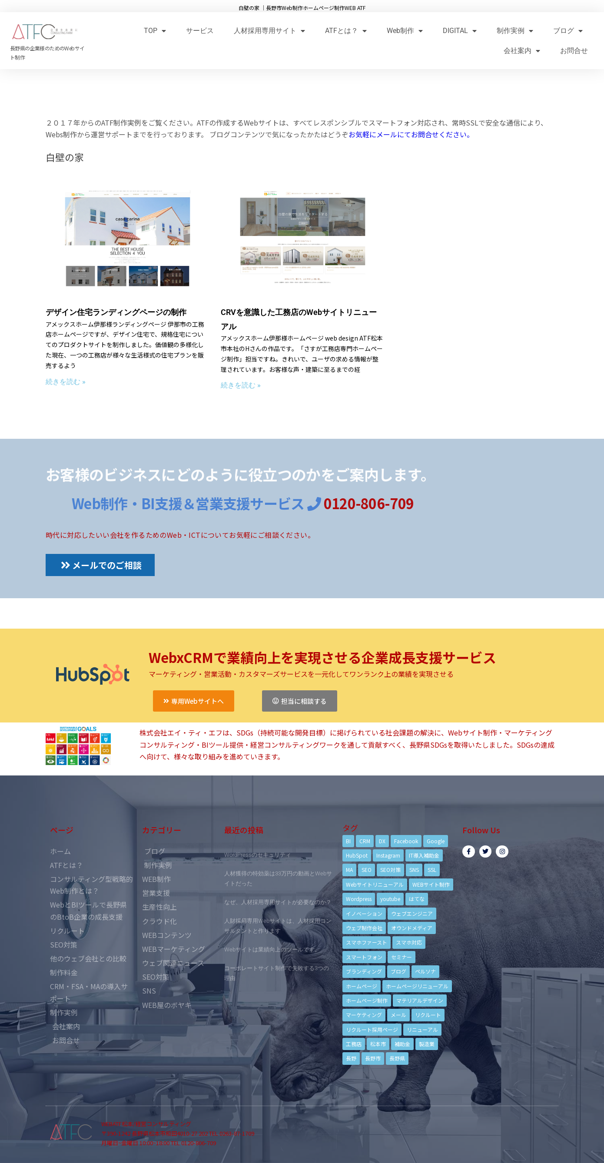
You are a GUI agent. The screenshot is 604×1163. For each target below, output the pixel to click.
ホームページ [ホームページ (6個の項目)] (361, 986)
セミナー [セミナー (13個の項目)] (401, 957)
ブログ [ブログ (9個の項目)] (398, 971)
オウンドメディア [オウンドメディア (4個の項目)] (411, 927)
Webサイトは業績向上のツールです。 (272, 949)
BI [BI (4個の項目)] (348, 841)
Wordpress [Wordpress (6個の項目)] (359, 898)
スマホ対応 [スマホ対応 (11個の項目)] (409, 942)
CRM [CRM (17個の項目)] (364, 841)
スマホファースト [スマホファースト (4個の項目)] (366, 942)
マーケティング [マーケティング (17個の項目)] (364, 1014)
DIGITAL (460, 31)
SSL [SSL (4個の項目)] (432, 869)
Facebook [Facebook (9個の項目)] (406, 841)
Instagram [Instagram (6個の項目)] (388, 855)
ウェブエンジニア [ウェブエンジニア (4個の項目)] (412, 913)
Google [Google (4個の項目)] (436, 841)
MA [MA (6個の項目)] (349, 869)
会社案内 (522, 51)
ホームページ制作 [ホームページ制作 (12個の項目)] (367, 1000)
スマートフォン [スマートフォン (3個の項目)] (364, 957)
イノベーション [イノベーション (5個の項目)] (364, 913)
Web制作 (405, 31)
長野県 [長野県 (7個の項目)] (397, 1058)
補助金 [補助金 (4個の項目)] (402, 1043)
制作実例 (515, 31)
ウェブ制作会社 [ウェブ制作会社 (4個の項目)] (364, 927)
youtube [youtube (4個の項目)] (390, 898)
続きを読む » (66, 382)
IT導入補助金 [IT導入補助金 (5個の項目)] (424, 855)
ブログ (568, 31)
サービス (200, 31)
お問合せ (574, 50)
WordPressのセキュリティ (257, 855)
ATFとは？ (346, 31)
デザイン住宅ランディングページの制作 (116, 312)
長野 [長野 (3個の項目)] (351, 1058)
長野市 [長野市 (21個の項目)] (373, 1058)
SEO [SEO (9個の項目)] (367, 869)
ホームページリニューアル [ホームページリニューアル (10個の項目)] (417, 986)
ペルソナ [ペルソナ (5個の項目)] (425, 971)
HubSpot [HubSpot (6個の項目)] (357, 855)
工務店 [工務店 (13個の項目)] (354, 1043)
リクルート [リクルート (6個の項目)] (428, 1014)
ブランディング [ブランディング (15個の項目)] (364, 971)
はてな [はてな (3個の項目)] (417, 898)
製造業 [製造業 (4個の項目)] (427, 1043)
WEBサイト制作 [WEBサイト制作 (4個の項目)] (431, 884)
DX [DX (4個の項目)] (382, 841)
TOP (155, 31)
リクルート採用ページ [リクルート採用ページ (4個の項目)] (372, 1029)
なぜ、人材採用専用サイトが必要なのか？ (278, 902)
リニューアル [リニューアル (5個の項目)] (422, 1029)
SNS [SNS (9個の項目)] (414, 869)
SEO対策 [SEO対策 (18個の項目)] (390, 869)
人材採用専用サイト (269, 31)
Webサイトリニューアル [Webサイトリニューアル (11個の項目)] (375, 884)
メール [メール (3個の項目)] (398, 1014)
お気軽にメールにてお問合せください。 (411, 134)
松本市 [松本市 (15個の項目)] (378, 1043)
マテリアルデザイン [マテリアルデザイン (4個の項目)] (419, 1000)
